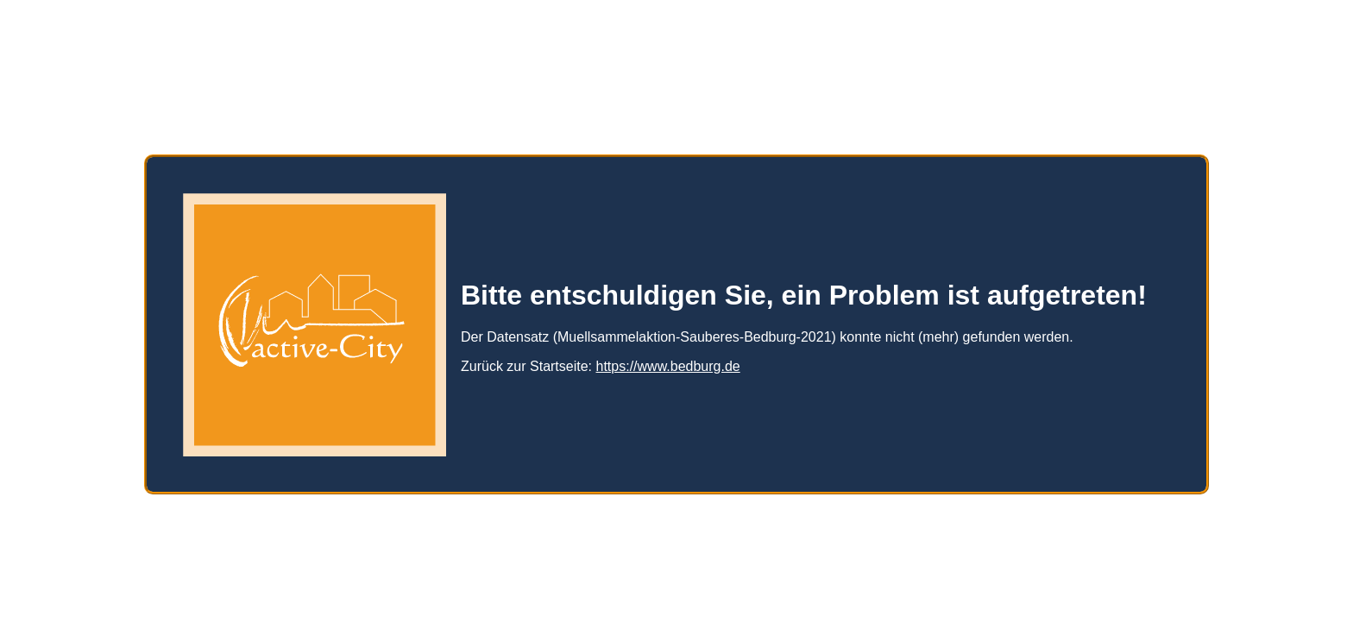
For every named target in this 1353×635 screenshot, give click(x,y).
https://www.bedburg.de (668, 359)
